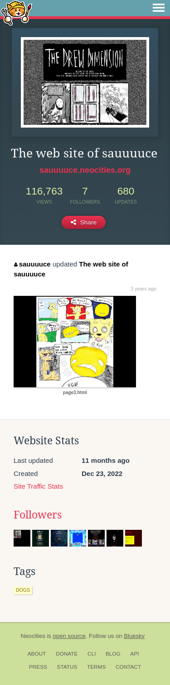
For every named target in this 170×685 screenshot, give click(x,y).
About (37, 654)
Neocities (33, 636)
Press (38, 667)
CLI (91, 654)
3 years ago (143, 288)
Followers (38, 515)
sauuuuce (32, 264)
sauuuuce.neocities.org (85, 170)
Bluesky (134, 636)
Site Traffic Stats (38, 486)
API (134, 654)
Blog (113, 654)
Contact (128, 667)
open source (69, 636)
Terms (96, 667)
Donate (67, 654)
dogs (23, 590)
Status (67, 667)
